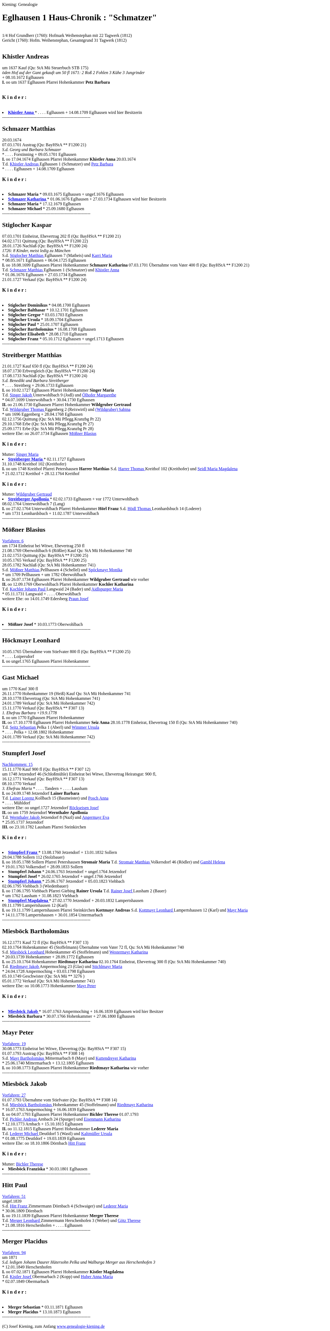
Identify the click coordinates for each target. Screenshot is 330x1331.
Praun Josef (78, 598)
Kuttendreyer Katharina (116, 1058)
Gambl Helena (212, 862)
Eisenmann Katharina (102, 1119)
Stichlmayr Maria (107, 966)
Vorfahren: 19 (14, 1043)
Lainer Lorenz (22, 798)
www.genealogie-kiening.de (80, 1326)
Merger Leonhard (25, 1220)
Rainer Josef (122, 891)
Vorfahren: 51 (14, 1196)
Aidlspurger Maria (107, 589)
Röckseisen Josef (84, 807)
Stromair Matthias (135, 862)
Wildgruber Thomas (27, 409)
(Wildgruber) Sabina (112, 409)
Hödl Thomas (139, 508)
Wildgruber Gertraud (34, 494)
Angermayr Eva (95, 817)
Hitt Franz (77, 1143)
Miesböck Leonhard (27, 952)
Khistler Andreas (25, 164)
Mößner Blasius (82, 433)
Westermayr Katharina (129, 952)
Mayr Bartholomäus (27, 1058)
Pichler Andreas (24, 1119)
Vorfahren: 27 (14, 1095)
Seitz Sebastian (23, 727)
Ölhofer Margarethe (99, 395)
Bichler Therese (29, 1164)
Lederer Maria (115, 1206)
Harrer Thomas (131, 468)
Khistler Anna (107, 270)
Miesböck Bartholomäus (31, 1104)
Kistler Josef (21, 1276)
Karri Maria (102, 255)
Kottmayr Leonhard (156, 910)
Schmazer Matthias (27, 270)
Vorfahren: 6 (13, 541)
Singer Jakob (21, 395)
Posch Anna (98, 798)
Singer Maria (27, 454)
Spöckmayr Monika (105, 570)
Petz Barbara (102, 164)
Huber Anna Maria (97, 1276)
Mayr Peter (86, 985)
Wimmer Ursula (85, 727)
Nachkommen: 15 (17, 764)
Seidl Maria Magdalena (217, 468)
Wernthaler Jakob (25, 817)
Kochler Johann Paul (28, 589)
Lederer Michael (24, 1133)
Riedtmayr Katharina (135, 1104)
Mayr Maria (237, 910)
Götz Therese (129, 1220)
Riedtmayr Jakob (25, 966)
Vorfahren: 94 (14, 1252)
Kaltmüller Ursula (96, 1133)
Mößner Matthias (25, 570)
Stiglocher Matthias (27, 255)
